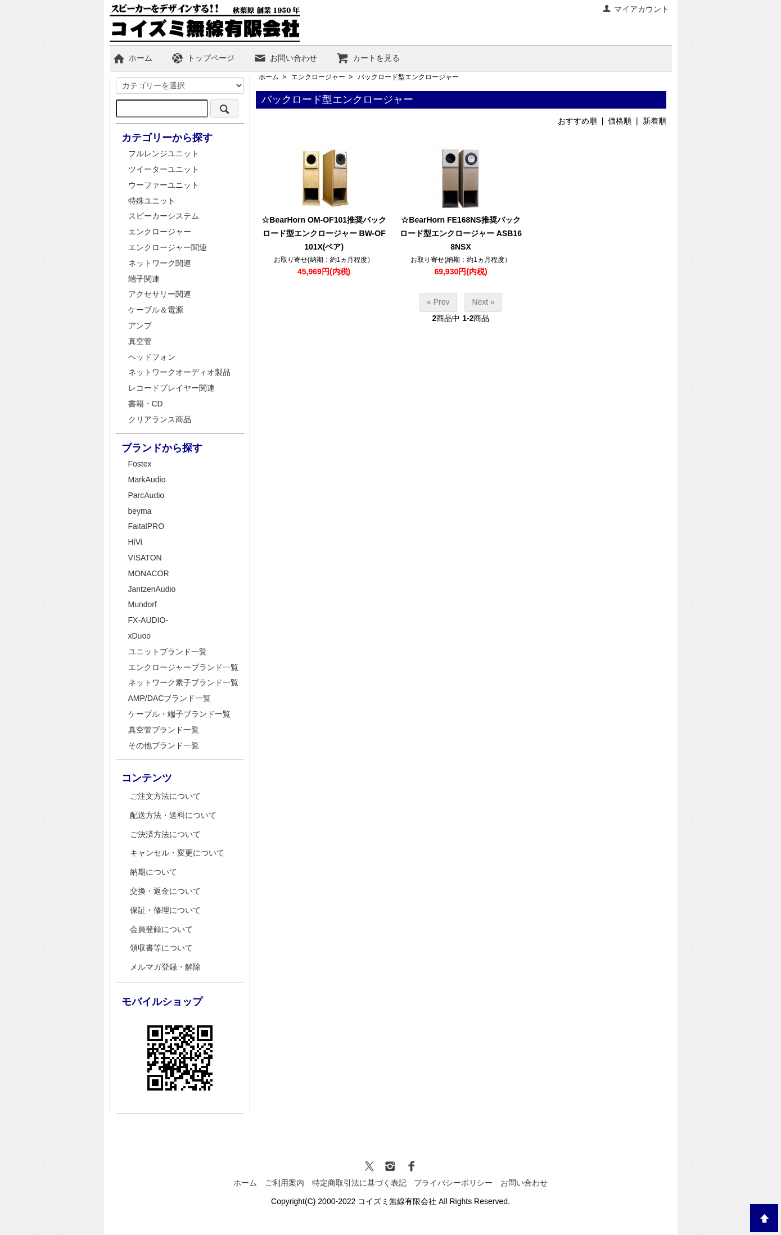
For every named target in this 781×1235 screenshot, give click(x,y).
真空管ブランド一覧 (163, 729)
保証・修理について (165, 910)
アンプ (140, 325)
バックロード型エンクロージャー (408, 77)
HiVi (135, 541)
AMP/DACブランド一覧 (169, 698)
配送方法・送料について (173, 815)
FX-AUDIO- (148, 620)
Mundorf (142, 604)
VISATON (145, 557)
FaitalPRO (146, 526)
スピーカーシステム (163, 215)
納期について (153, 871)
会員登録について (161, 929)
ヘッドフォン (151, 356)
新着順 (654, 120)
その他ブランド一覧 (163, 745)
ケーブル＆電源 (155, 309)
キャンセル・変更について (177, 852)
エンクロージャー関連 (167, 247)
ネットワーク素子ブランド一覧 (183, 682)
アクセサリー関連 (159, 293)
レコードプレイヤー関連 (171, 387)
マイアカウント (635, 8)
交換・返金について (165, 890)
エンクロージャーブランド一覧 (183, 667)
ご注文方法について (165, 795)
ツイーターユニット (163, 169)
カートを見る (368, 57)
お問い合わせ (285, 57)
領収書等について (161, 947)
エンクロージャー (318, 77)
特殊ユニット (151, 200)
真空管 (140, 341)
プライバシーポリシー (453, 1182)
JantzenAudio (152, 589)
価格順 (619, 120)
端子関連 (144, 278)
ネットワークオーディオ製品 (179, 372)
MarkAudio (147, 479)
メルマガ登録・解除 (165, 966)
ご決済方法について (165, 834)
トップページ (202, 57)
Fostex (140, 463)
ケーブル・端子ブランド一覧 (179, 713)
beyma (140, 510)
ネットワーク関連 (159, 263)
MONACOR (148, 573)
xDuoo (139, 635)
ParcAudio (146, 495)
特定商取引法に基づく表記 (359, 1182)
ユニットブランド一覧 (167, 651)
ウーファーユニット (163, 184)
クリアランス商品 (159, 419)
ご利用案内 (284, 1182)
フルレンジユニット (163, 153)
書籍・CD (145, 403)
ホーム (132, 57)
